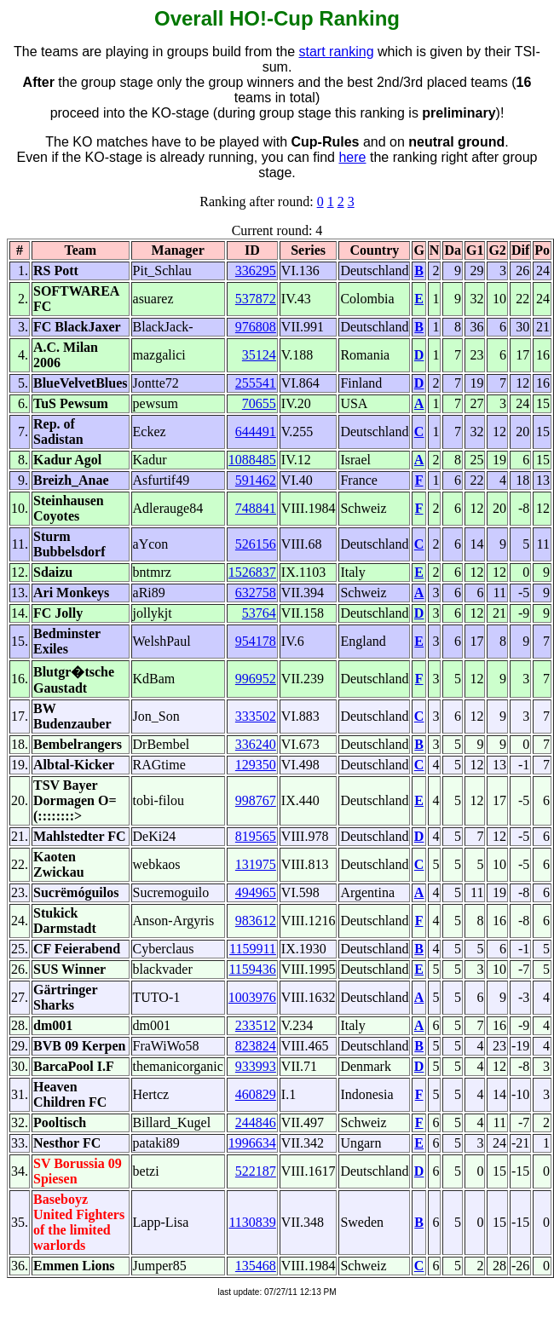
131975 (255, 864)
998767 (255, 800)
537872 (255, 298)
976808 (255, 326)
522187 (255, 1171)
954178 (255, 641)
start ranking (336, 51)
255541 (255, 383)
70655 (259, 403)
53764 (259, 613)
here (352, 157)
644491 (255, 431)
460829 (255, 1094)
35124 (259, 355)
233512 (255, 1025)
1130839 (251, 1222)
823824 (255, 1046)
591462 (255, 480)
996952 (255, 678)
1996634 (252, 1143)
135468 (255, 1265)
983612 (255, 920)
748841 (255, 508)
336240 (255, 744)
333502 (255, 716)
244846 (255, 1122)
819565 (255, 836)
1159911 (252, 948)
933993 (255, 1066)
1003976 (252, 997)
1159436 (251, 969)
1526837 (252, 572)
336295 (255, 270)
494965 (255, 892)
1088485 (252, 459)
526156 (255, 544)
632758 (255, 592)
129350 (255, 764)
